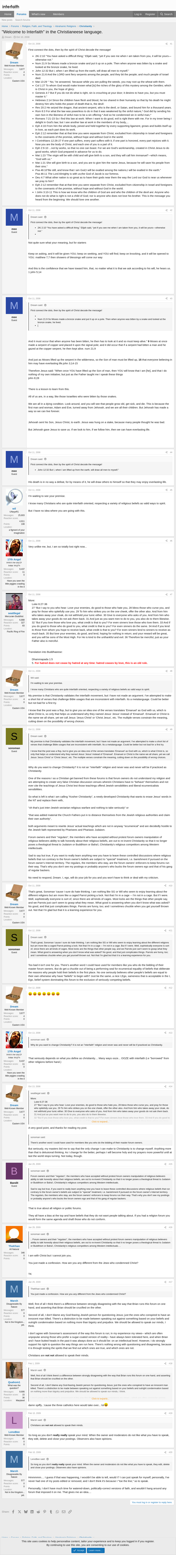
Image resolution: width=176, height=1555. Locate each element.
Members (58, 14)
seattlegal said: (38, 1093)
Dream (8, 37)
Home (7, 14)
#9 (171, 729)
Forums (21, 14)
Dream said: (37, 217)
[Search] (166, 14)
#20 (170, 1452)
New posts (7, 20)
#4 (171, 452)
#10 (170, 885)
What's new (38, 14)
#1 (171, 44)
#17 (170, 1282)
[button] (48, 14)
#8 (171, 671)
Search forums (22, 20)
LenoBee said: (38, 1459)
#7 (171, 594)
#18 (170, 1363)
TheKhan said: (38, 1288)
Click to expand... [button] (100, 1121)
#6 (171, 541)
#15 (170, 1164)
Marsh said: (36, 1370)
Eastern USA (18, 81)
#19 (170, 1413)
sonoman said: (38, 1039)
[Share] (166, 44)
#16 (170, 1227)
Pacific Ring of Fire (16, 631)
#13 (170, 1033)
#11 (170, 930)
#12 (170, 988)
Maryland (20, 1400)
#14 (170, 1086)
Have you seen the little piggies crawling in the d (15, 584)
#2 (171, 210)
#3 (171, 298)
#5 (171, 490)
